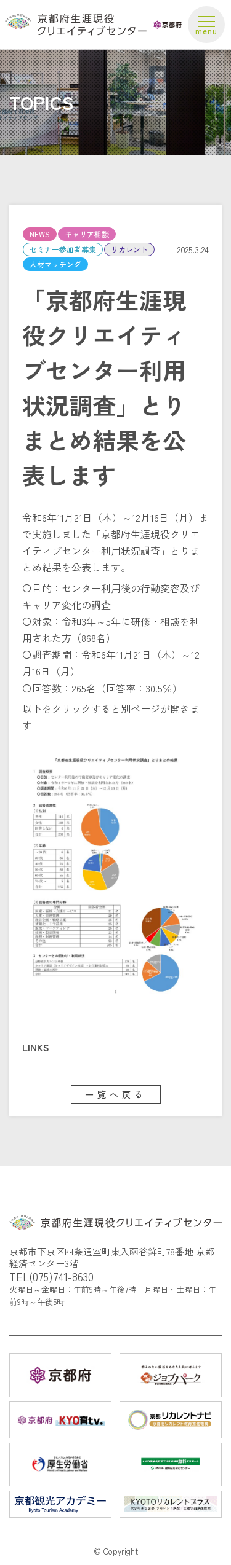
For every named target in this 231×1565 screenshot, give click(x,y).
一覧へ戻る (116, 1094)
